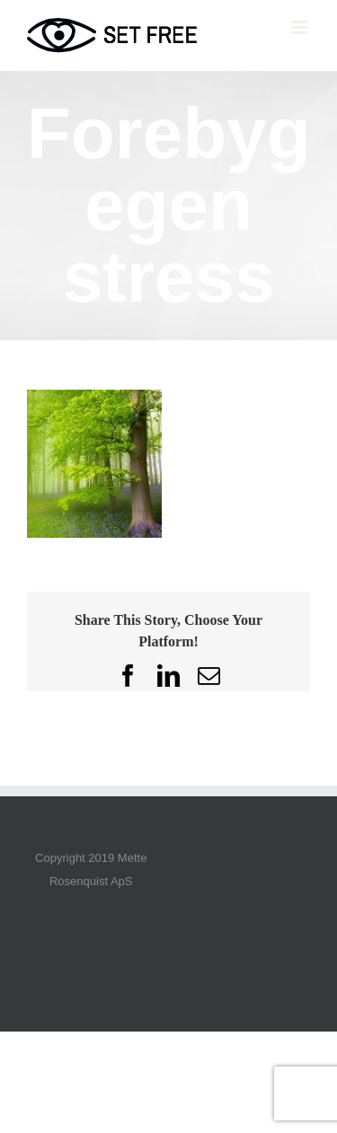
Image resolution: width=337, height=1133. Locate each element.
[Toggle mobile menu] (300, 27)
